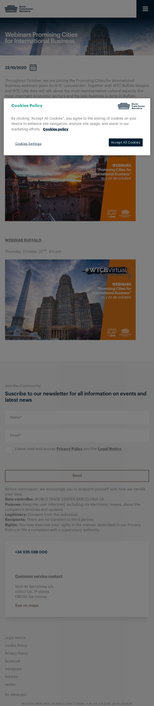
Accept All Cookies (125, 142)
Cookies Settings (28, 143)
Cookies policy (55, 129)
